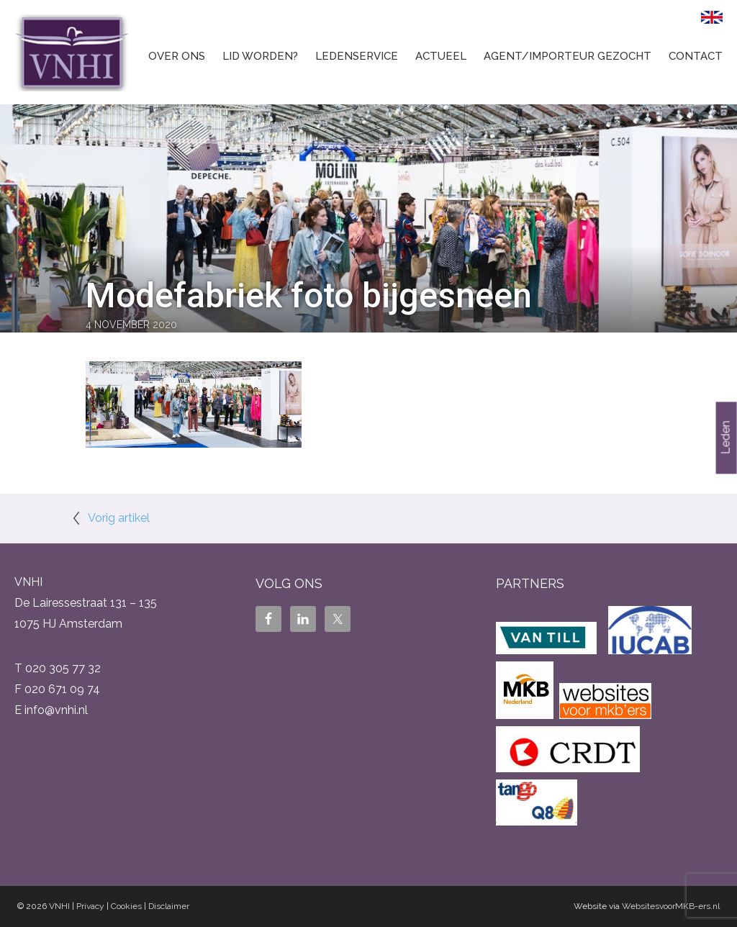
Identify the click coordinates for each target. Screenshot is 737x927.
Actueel (440, 56)
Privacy (90, 906)
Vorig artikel (119, 518)
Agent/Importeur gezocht (567, 56)
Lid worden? (260, 56)
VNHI (59, 906)
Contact (696, 56)
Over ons (176, 56)
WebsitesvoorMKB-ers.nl (671, 906)
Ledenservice (356, 56)
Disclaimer (168, 906)
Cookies (126, 906)
